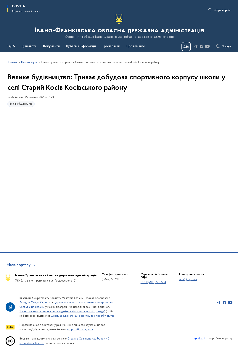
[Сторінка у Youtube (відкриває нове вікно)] (207, 46)
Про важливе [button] (135, 46)
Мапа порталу (19, 265)
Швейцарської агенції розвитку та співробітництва (82, 315)
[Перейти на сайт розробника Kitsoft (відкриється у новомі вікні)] (200, 338)
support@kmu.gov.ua (80, 329)
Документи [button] (51, 46)
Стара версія (222, 10)
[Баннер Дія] (186, 46)
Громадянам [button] (111, 46)
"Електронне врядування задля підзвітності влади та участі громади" (62, 311)
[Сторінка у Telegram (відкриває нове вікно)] (196, 46)
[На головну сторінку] (119, 26)
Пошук (226, 46)
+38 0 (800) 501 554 (153, 282)
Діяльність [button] (28, 46)
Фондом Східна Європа (35, 302)
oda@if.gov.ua (188, 279)
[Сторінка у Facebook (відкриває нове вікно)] (201, 46)
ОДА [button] (11, 46)
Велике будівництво (21, 104)
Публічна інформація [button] (81, 46)
